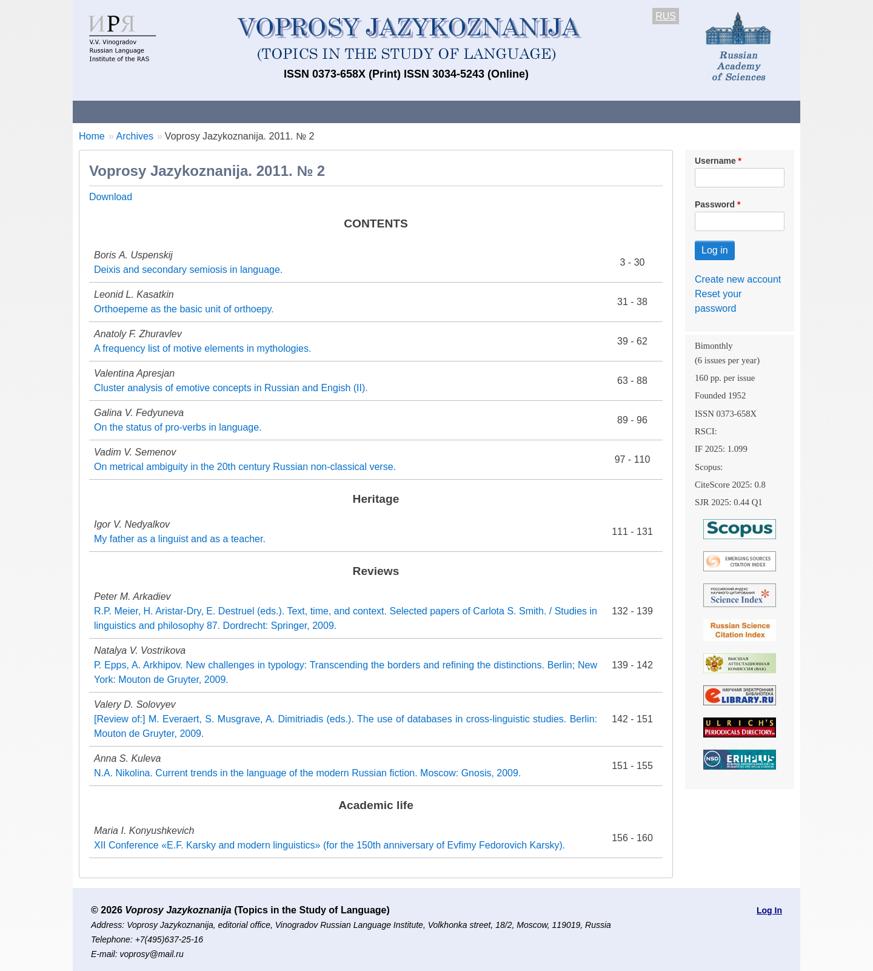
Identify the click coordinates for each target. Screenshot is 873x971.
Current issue (414, 111)
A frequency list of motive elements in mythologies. (202, 348)
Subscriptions (558, 111)
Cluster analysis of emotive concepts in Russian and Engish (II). (231, 388)
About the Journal (123, 111)
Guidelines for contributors (304, 111)
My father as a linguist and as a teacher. (180, 539)
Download (110, 197)
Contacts (204, 111)
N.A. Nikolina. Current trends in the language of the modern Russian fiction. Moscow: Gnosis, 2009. (307, 773)
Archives (485, 111)
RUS (665, 16)
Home (92, 136)
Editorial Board (643, 111)
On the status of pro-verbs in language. (178, 427)
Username (715, 161)
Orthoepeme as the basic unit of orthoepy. (184, 309)
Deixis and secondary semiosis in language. (188, 269)
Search (714, 111)
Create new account (738, 279)
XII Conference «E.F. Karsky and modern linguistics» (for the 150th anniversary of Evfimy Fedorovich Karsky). (329, 845)
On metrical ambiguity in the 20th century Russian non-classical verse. (245, 467)
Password (715, 204)
